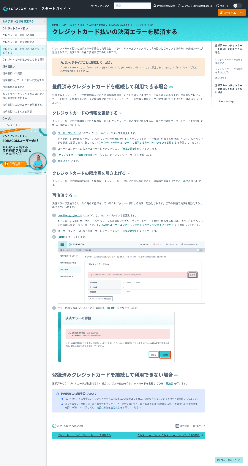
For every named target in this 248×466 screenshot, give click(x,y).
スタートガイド (69, 24)
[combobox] (132, 5)
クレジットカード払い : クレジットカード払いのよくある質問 (170, 435)
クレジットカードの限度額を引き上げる (91, 173)
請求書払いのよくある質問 (17, 111)
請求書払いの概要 (12, 73)
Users (33, 8)
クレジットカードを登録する (18, 42)
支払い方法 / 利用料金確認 (92, 24)
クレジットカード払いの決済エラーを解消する (23, 50)
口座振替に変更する (13, 87)
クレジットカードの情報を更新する (87, 113)
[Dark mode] (237, 5)
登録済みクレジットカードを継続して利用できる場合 (112, 86)
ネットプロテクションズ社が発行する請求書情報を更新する (23, 95)
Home (55, 24)
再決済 (61, 161)
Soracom (14, 8)
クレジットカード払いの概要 (18, 35)
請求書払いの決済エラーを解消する (22, 104)
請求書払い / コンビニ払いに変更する (23, 80)
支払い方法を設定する (119, 24)
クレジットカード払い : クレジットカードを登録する (82, 435)
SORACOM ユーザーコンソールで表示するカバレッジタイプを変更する (136, 142)
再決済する (64, 195)
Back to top (13, 125)
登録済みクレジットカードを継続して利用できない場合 (115, 374)
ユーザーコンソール (69, 133)
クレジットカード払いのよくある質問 (23, 59)
